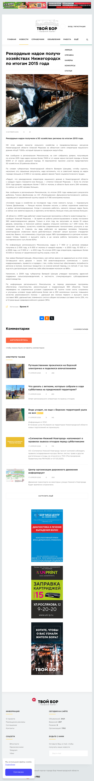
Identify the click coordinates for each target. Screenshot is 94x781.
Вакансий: (55, 722)
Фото (41, 413)
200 (53, 477)
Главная (11, 39)
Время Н (24, 307)
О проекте (10, 719)
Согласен (18, 772)
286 (53, 373)
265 (52, 394)
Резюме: (53, 725)
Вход (70, 26)
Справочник (38, 39)
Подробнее (10, 765)
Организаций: (57, 728)
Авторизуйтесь (19, 340)
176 (53, 446)
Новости (23, 39)
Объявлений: (57, 719)
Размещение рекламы (15, 722)
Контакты (10, 728)
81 (30, 132)
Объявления (53, 39)
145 (53, 417)
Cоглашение (11, 725)
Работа (67, 39)
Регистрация (79, 26)
